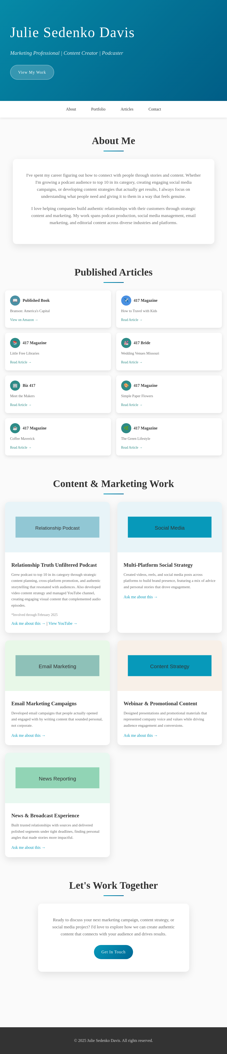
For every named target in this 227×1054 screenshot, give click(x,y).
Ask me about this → (28, 623)
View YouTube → (62, 623)
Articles (127, 109)
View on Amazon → (24, 320)
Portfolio (98, 109)
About (71, 109)
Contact (154, 109)
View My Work (32, 72)
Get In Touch (114, 952)
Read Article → (132, 320)
